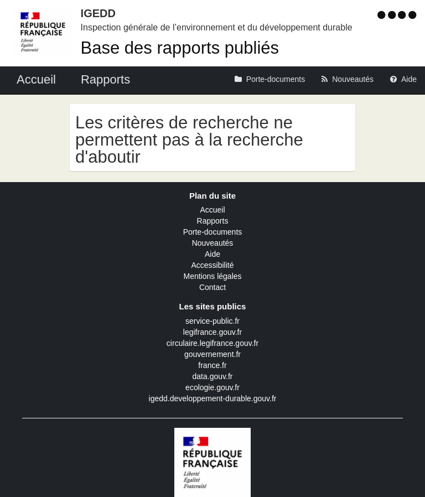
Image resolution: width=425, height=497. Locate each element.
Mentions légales (212, 276)
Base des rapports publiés (180, 47)
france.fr (212, 365)
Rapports (213, 220)
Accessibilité (212, 265)
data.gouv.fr (213, 376)
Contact (212, 287)
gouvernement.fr (212, 354)
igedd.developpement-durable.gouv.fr (213, 398)
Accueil (212, 209)
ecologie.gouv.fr (212, 387)
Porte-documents (212, 231)
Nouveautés (213, 243)
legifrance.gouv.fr (212, 332)
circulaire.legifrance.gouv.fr (212, 343)
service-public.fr (212, 321)
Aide (212, 254)
